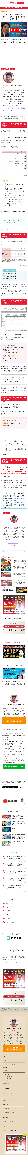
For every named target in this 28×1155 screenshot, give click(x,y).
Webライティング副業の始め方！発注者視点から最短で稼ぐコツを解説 (14, 857)
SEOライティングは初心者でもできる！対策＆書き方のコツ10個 (15, 872)
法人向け (7, 1074)
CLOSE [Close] (25, 1134)
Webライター (8, 907)
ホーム (6, 1060)
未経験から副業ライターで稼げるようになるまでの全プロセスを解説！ (14, 865)
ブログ (6, 914)
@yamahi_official (14, 106)
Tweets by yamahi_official (11, 1130)
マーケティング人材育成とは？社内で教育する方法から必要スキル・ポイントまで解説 (14, 887)
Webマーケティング (10, 1064)
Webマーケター (8, 903)
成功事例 (9, 1078)
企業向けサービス (11, 1076)
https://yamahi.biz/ (13, 543)
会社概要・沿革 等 (8, 1121)
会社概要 (7, 1083)
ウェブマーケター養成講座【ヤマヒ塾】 (14, 499)
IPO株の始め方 (23, 175)
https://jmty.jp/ (14, 366)
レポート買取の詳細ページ (13, 962)
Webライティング (9, 1067)
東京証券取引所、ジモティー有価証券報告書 (17, 330)
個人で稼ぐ (7, 918)
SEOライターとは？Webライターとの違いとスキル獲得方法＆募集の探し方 (14, 879)
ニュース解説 (4, 11)
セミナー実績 (10, 1080)
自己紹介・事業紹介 (9, 922)
